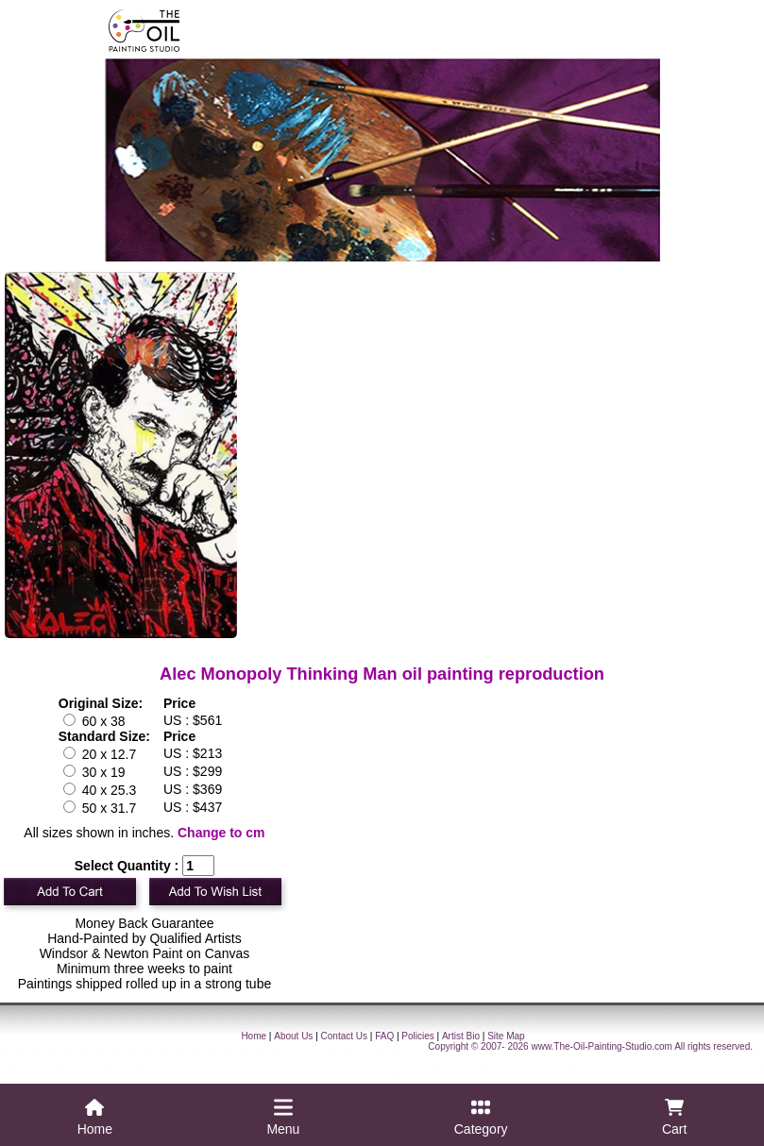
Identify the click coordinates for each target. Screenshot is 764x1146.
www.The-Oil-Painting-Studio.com (601, 1046)
